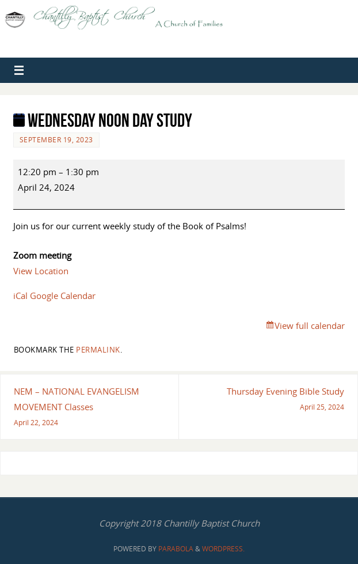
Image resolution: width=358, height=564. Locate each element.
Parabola (175, 549)
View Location (40, 271)
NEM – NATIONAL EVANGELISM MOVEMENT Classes (92, 408)
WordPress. (223, 549)
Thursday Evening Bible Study (266, 400)
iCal (20, 295)
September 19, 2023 (56, 140)
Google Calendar (63, 295)
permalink (98, 350)
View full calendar (310, 325)
